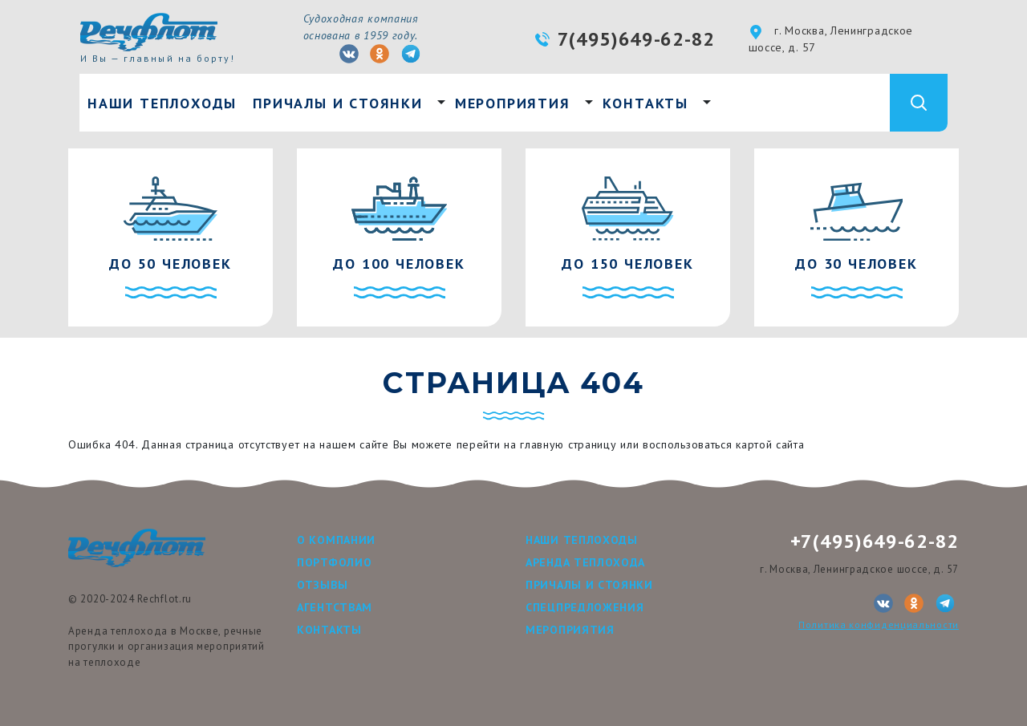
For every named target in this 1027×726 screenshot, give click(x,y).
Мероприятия (512, 103)
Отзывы (322, 585)
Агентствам (334, 607)
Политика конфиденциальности (878, 625)
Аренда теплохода (585, 562)
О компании (336, 540)
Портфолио (334, 562)
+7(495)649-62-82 (874, 541)
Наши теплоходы (162, 103)
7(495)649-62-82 (637, 38)
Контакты (645, 103)
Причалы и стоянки (338, 103)
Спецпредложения (585, 607)
